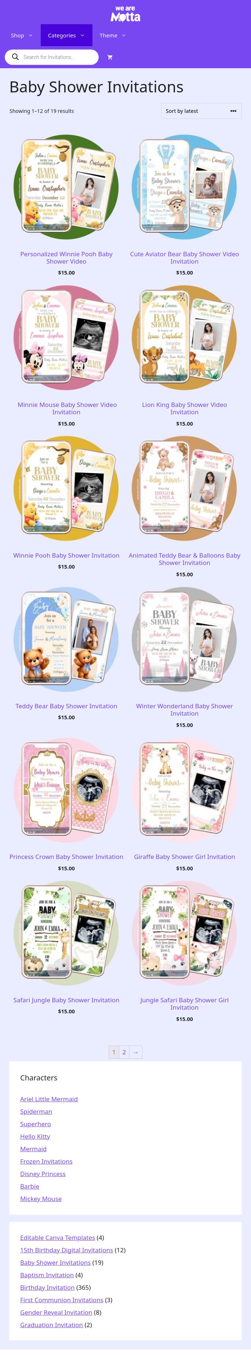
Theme (117, 35)
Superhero (35, 1124)
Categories (70, 35)
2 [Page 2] (124, 1052)
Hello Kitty (35, 1136)
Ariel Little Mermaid (49, 1099)
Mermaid (33, 1149)
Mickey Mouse (41, 1198)
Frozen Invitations (46, 1161)
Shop (26, 35)
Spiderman (36, 1111)
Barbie (29, 1186)
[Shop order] (201, 111)
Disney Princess (43, 1173)
